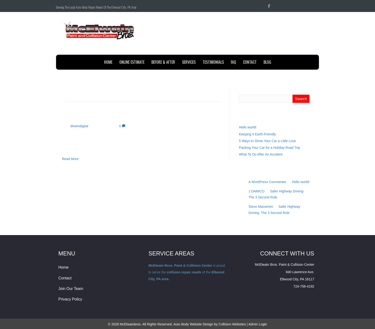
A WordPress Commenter (267, 182)
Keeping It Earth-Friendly (257, 134)
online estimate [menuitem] (131, 62)
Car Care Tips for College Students (121, 116)
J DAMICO (256, 191)
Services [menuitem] (189, 62)
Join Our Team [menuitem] (70, 289)
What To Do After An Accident (261, 154)
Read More (70, 159)
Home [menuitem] (108, 62)
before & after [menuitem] (163, 62)
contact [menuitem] (250, 62)
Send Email (306, 49)
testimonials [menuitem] (213, 62)
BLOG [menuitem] (267, 62)
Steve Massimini (260, 206)
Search (244, 91)
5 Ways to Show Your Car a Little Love (267, 141)
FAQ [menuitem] (233, 62)
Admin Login (257, 324)
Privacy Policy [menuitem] (70, 299)
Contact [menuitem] (65, 278)
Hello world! (247, 127)
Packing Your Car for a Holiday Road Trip (269, 148)
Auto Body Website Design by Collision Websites (209, 324)
